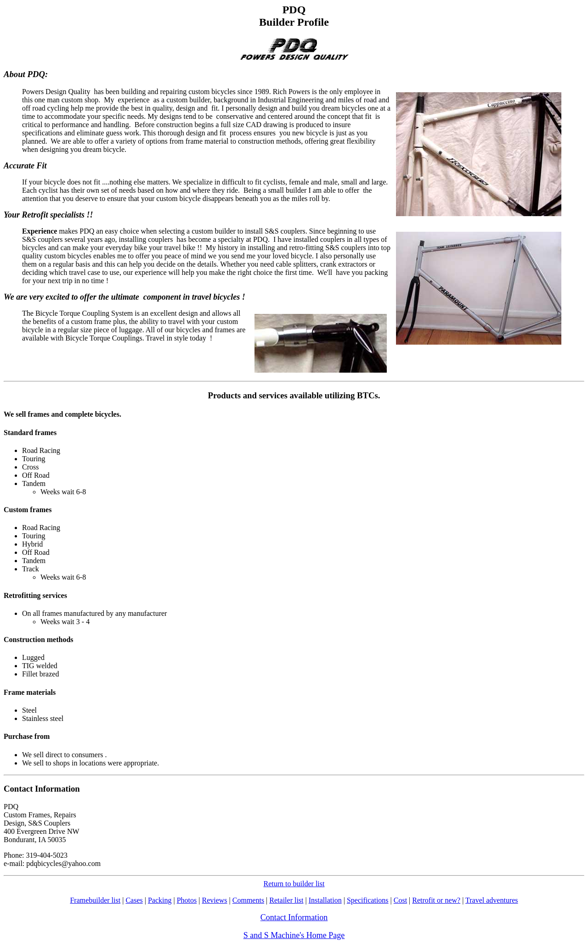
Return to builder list (294, 884)
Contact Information (294, 917)
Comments (248, 900)
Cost (400, 900)
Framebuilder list (95, 900)
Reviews (214, 900)
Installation (325, 900)
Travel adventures (491, 900)
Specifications (368, 900)
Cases (133, 900)
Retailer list (286, 900)
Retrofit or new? (436, 900)
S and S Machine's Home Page (294, 935)
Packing (160, 900)
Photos (187, 900)
